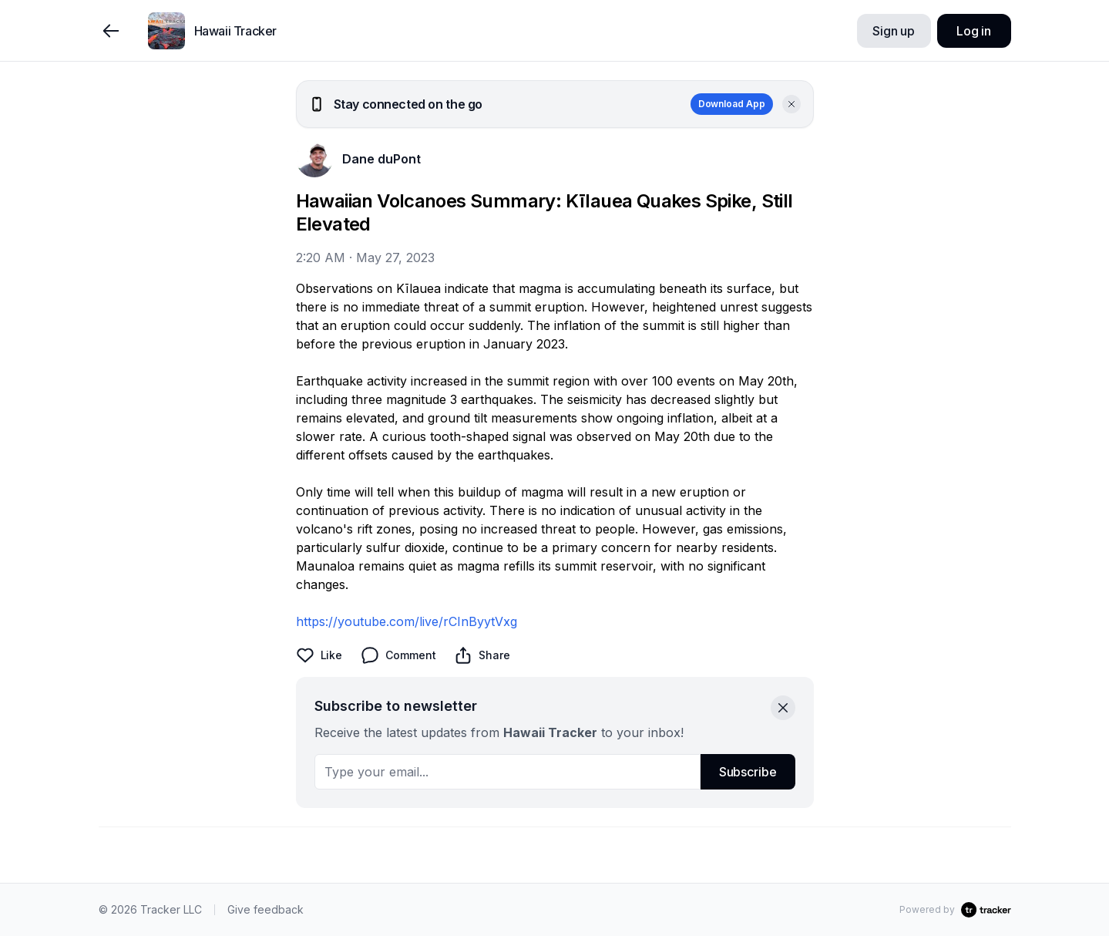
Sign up (893, 31)
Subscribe (748, 771)
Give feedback (265, 909)
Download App (731, 103)
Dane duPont (381, 159)
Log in (973, 31)
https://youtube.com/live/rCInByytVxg (406, 621)
